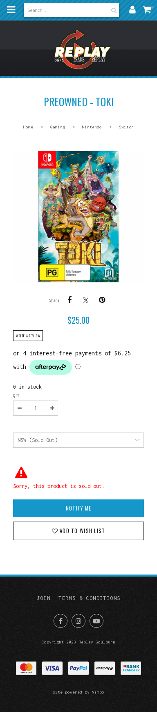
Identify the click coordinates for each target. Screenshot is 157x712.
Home (28, 126)
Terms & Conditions (89, 598)
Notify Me (78, 508)
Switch (126, 126)
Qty (16, 395)
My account (132, 9)
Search (113, 10)
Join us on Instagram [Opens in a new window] (78, 621)
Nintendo (92, 126)
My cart (152, 7)
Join (44, 598)
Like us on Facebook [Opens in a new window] (60, 621)
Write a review (28, 335)
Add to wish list (81, 531)
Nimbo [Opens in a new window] (98, 691)
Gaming (57, 126)
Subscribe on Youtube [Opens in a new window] (96, 621)
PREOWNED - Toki (78, 216)
